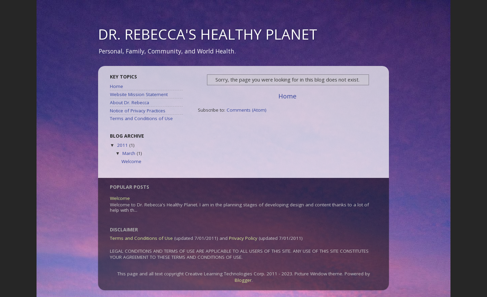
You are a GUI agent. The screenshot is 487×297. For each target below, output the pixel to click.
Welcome (131, 161)
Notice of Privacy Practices (137, 111)
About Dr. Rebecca (129, 102)
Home (287, 96)
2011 (123, 145)
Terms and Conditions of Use (141, 118)
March (129, 153)
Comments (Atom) (246, 110)
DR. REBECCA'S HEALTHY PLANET (207, 34)
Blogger (243, 280)
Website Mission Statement (139, 94)
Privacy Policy (243, 238)
